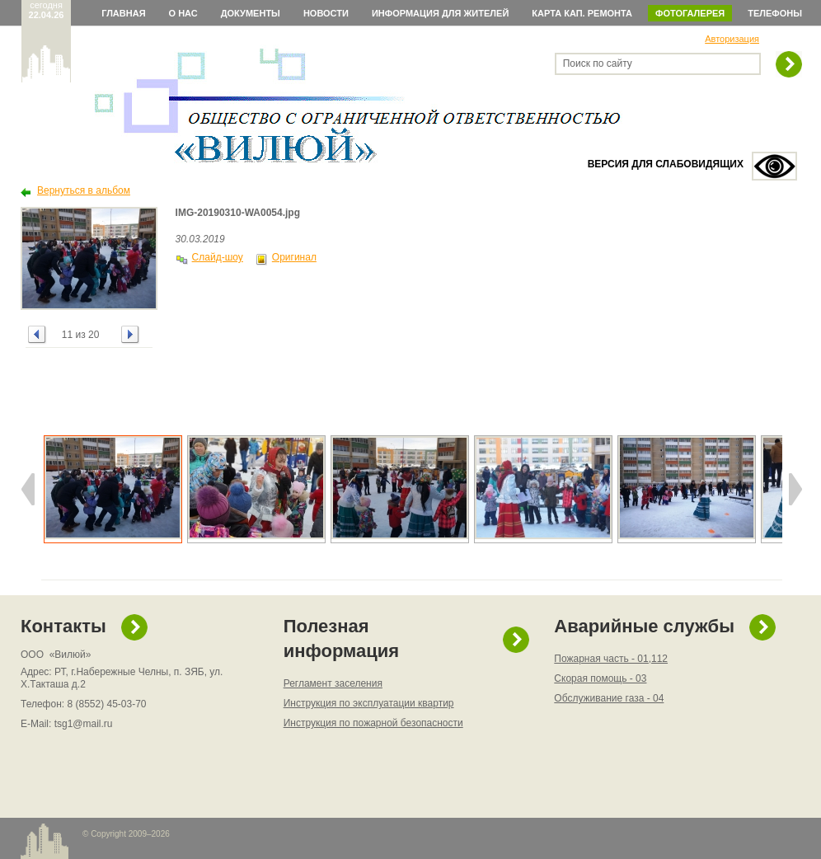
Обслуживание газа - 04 (609, 698)
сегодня (46, 10)
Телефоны (775, 13)
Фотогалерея (690, 13)
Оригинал (294, 257)
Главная (123, 13)
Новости (326, 13)
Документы (250, 13)
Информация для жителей (440, 13)
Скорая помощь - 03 (600, 678)
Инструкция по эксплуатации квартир (369, 703)
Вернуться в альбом (83, 190)
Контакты (63, 626)
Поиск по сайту (597, 63)
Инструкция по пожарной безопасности (373, 723)
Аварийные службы (644, 626)
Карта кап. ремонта (582, 13)
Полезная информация (341, 638)
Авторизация (732, 39)
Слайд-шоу (217, 257)
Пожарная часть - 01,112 (611, 658)
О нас (183, 13)
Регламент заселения (333, 683)
